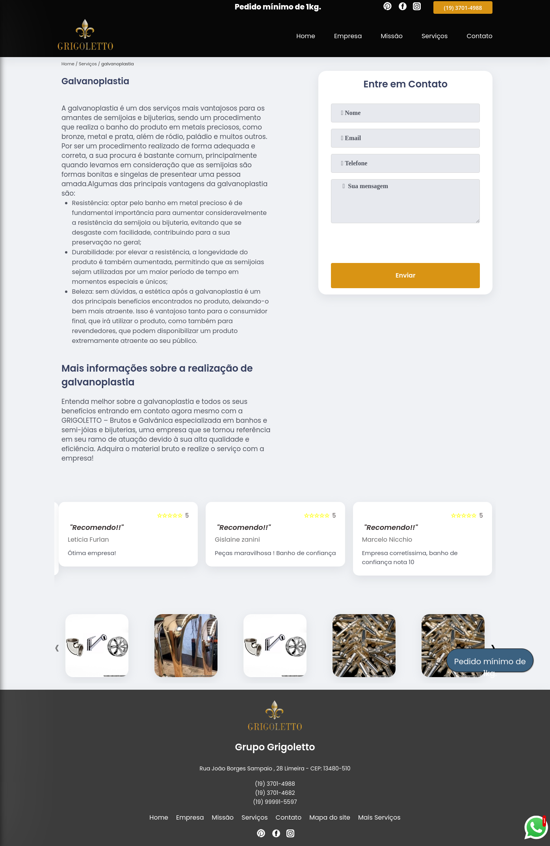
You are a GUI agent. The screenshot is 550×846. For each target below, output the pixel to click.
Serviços (435, 36)
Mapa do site (329, 817)
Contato (479, 36)
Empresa (348, 36)
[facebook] (403, 7)
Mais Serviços (379, 817)
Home (305, 36)
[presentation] (405, 241)
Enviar (405, 275)
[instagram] (417, 7)
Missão (391, 36)
